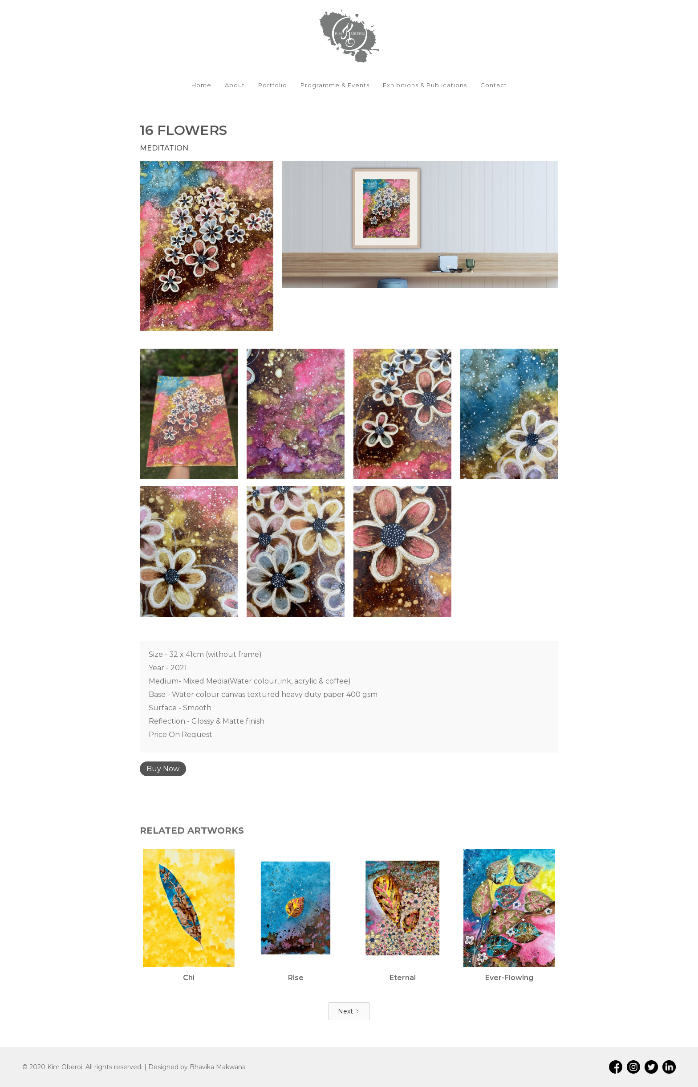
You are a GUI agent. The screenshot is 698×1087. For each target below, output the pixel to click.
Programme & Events (334, 85)
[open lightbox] (206, 246)
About (235, 85)
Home (201, 85)
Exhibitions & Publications (425, 85)
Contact (493, 85)
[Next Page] (349, 1011)
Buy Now (162, 769)
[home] (349, 35)
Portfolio (272, 85)
